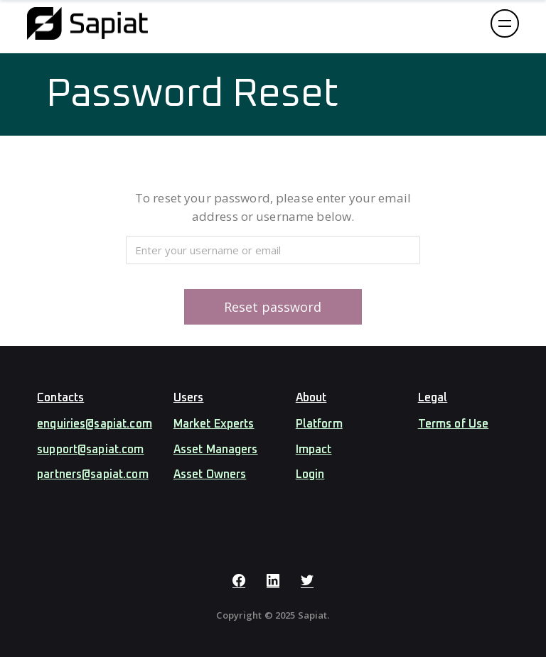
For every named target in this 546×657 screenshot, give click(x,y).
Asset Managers (215, 449)
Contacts (60, 397)
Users (188, 397)
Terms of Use (453, 424)
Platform (319, 424)
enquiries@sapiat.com (94, 424)
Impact (314, 449)
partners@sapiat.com (92, 474)
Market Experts (214, 424)
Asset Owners (210, 474)
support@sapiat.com (90, 449)
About (311, 397)
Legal (433, 397)
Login (310, 474)
